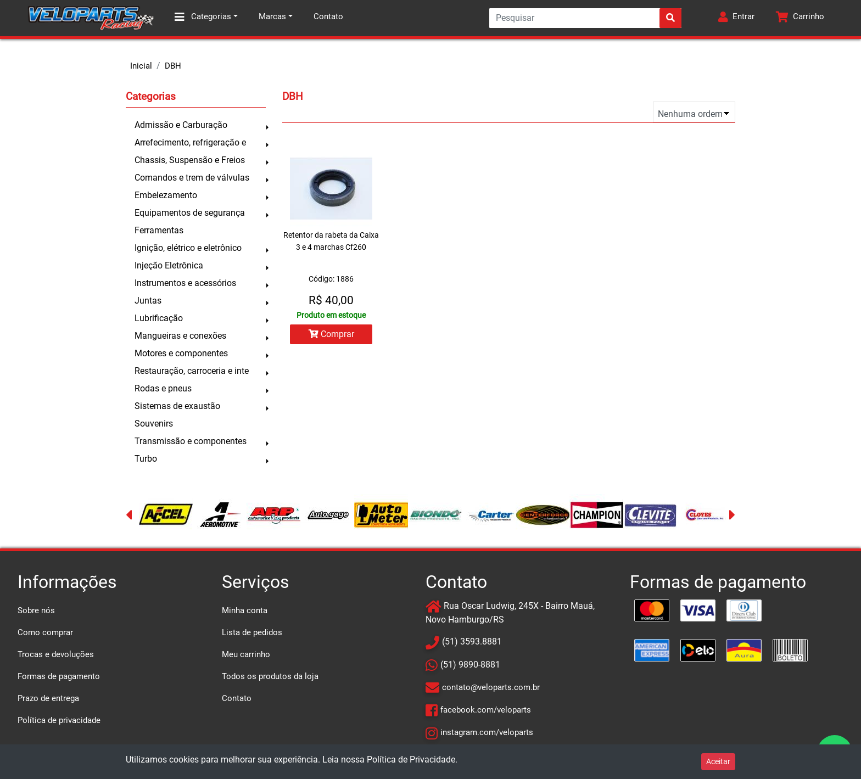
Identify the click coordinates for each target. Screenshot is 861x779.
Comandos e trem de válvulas (192, 177)
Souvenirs (154, 423)
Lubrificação (159, 318)
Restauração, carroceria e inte (192, 371)
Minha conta (244, 610)
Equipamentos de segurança (190, 213)
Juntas (148, 300)
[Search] (585, 18)
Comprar (331, 334)
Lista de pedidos (252, 632)
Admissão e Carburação (181, 125)
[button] (736, 18)
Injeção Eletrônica (169, 265)
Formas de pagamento (59, 676)
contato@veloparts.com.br (491, 687)
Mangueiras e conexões (180, 335)
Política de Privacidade (411, 759)
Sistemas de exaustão (177, 406)
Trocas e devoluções (56, 654)
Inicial (141, 66)
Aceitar (718, 761)
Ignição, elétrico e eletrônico (188, 248)
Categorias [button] (203, 17)
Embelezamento (166, 195)
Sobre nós (36, 610)
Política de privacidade (59, 720)
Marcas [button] (272, 16)
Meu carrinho (246, 654)
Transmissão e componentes (191, 441)
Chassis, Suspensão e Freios (190, 160)
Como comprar (45, 632)
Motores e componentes (181, 353)
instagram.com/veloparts (486, 732)
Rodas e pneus (163, 388)
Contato (328, 16)
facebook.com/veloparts (485, 710)
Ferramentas (159, 230)
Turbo (146, 458)
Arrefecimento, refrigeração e (190, 142)
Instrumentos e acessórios (185, 283)
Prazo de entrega (48, 698)
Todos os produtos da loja (270, 676)
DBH (173, 66)
